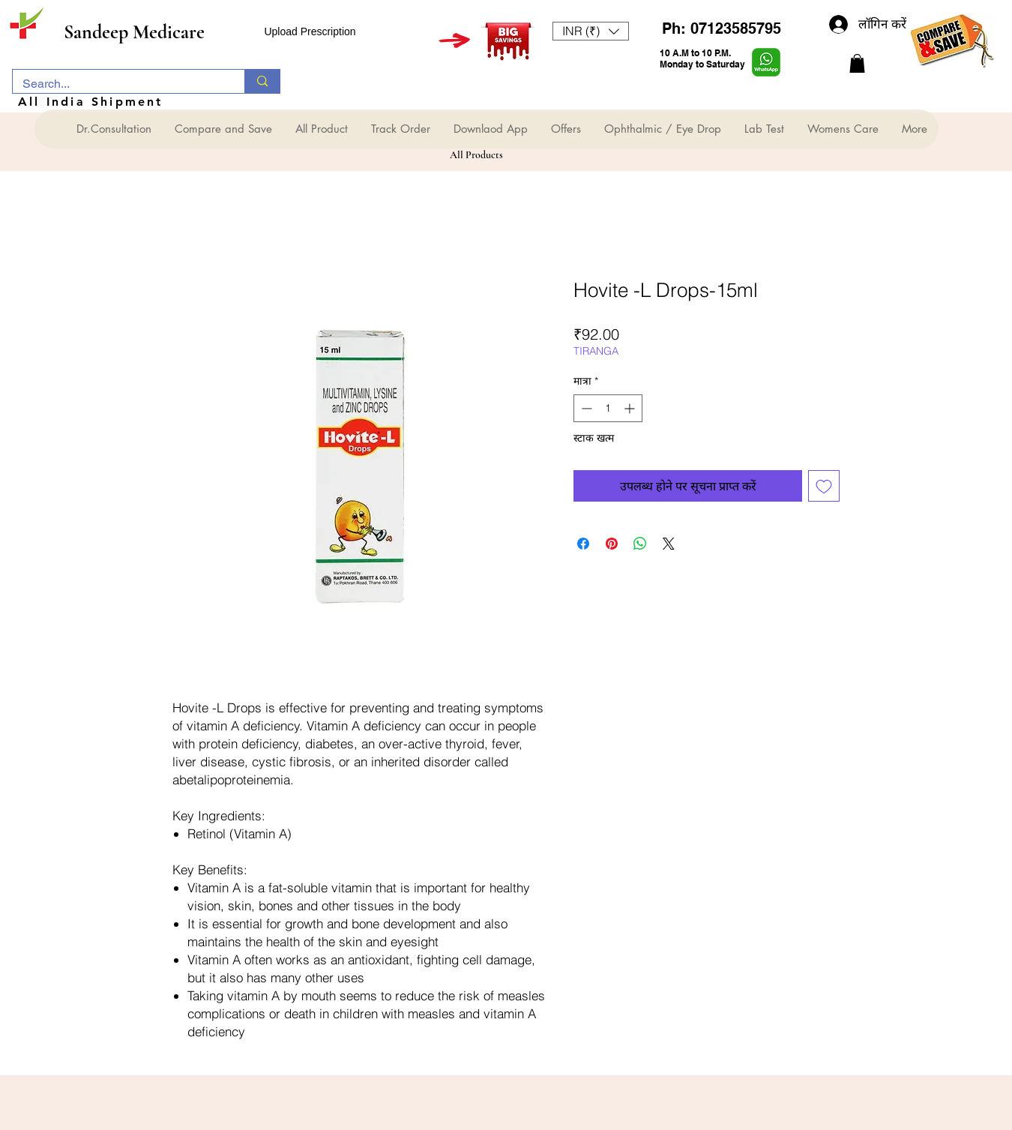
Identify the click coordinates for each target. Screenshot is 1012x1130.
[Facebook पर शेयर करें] (583, 544)
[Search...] (117, 84)
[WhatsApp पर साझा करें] (640, 544)
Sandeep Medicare (134, 31)
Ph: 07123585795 (721, 28)
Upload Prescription (309, 31)
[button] (590, 31)
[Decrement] (585, 408)
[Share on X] (669, 544)
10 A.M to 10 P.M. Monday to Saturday (702, 58)
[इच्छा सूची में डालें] (824, 486)
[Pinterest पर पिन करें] (612, 544)
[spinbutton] (607, 408)
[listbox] (590, 31)
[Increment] (630, 408)
